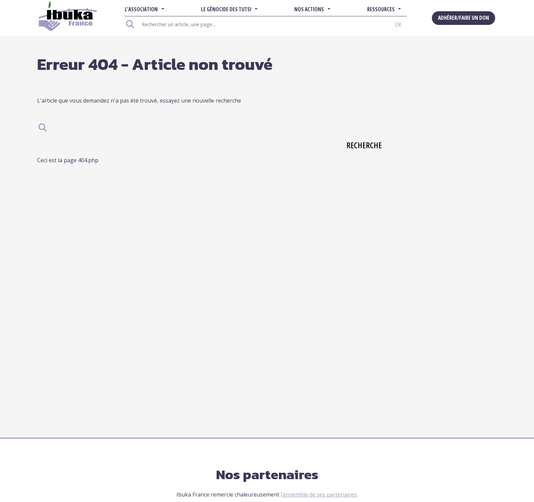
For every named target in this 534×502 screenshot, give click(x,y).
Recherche (353, 145)
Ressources (381, 9)
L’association (141, 9)
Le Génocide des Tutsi (226, 9)
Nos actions (309, 9)
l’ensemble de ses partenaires (319, 494)
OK (398, 24)
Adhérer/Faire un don (463, 17)
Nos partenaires (267, 474)
